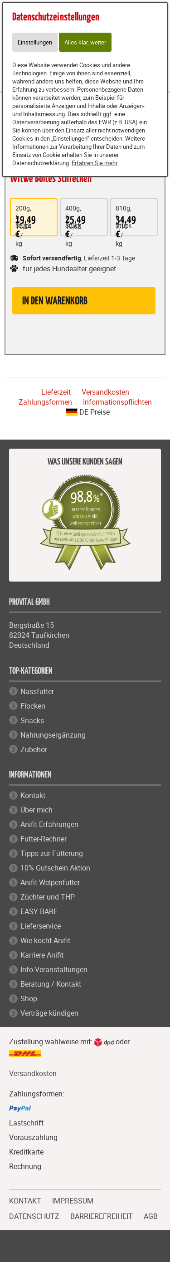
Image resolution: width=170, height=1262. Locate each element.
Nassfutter (37, 691)
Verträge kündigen (49, 1013)
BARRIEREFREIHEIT (101, 1215)
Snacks (32, 720)
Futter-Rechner (43, 839)
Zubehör (33, 749)
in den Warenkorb (54, 301)
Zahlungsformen (45, 402)
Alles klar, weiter (85, 42)
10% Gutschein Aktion (55, 868)
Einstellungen (35, 42)
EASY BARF (39, 911)
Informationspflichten (117, 402)
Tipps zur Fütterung (51, 853)
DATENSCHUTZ (34, 1215)
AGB (151, 1216)
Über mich (36, 810)
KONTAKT (25, 1200)
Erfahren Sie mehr (94, 163)
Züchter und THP (47, 897)
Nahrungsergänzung (53, 735)
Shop (28, 998)
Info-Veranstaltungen (53, 969)
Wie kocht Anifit (45, 940)
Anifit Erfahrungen (49, 824)
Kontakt (32, 795)
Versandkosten (105, 392)
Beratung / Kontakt (50, 984)
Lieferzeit (56, 392)
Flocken (32, 706)
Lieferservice (40, 926)
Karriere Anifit (41, 955)
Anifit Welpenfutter (50, 882)
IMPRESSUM (72, 1200)
